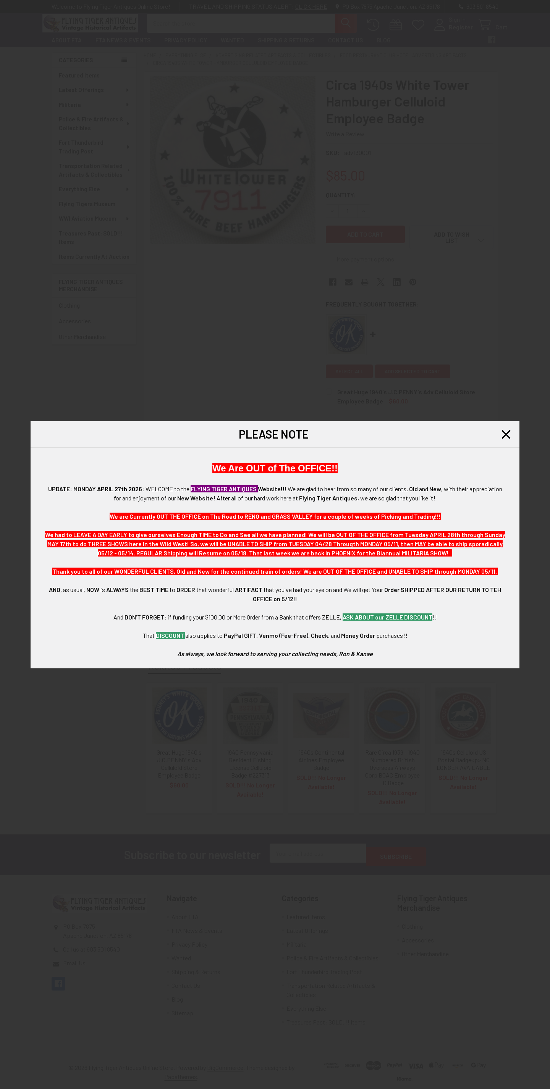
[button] (506, 434)
